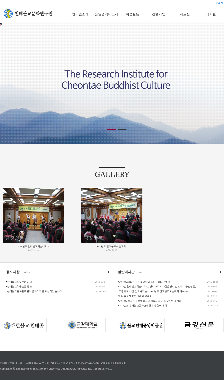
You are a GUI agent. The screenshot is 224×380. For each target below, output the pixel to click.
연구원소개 (80, 14)
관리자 (219, 2)
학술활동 (132, 14)
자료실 (185, 14)
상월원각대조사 (106, 14)
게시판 (211, 14)
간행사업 (158, 14)
